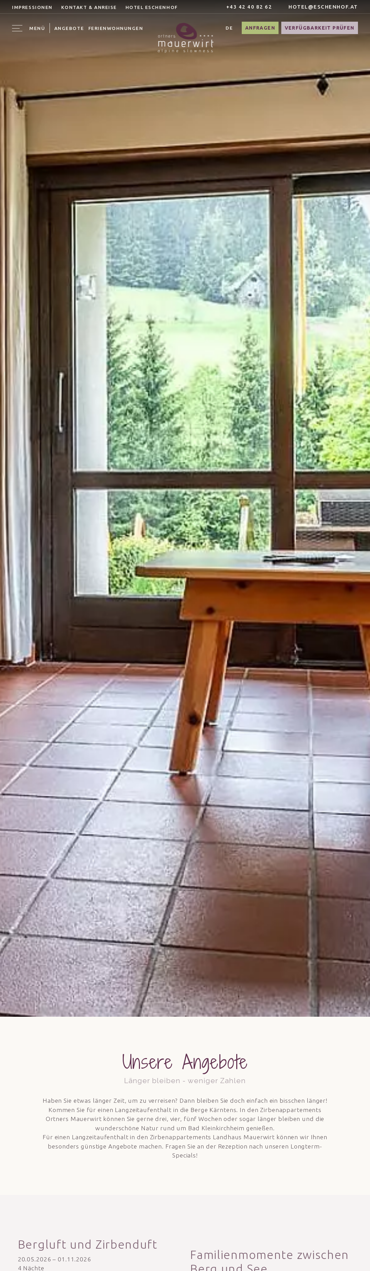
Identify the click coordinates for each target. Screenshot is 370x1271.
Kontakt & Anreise (89, 7)
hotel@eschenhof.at (319, 7)
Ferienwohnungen (115, 28)
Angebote (69, 28)
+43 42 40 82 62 (245, 7)
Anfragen (260, 28)
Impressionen (32, 7)
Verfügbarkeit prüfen (320, 28)
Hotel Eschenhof (152, 7)
